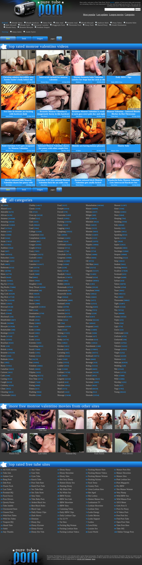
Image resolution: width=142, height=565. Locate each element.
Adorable (4, 212)
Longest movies (116, 14)
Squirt (116, 245)
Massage (60, 395)
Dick (31, 294)
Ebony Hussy (65, 470)
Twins (116, 323)
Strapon (117, 254)
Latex (59, 359)
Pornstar (89, 320)
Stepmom (118, 248)
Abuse (93, 559)
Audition (4, 248)
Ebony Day (35, 522)
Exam (31, 336)
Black (3, 313)
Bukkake (4, 359)
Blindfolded (5, 320)
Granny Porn (93, 486)
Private (89, 333)
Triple (116, 320)
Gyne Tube (35, 476)
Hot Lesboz (92, 496)
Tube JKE (120, 529)
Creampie (33, 254)
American (5, 225)
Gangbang (61, 231)
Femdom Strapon (43, 27)
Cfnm (3, 389)
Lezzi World (93, 532)
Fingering (33, 376)
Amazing (4, 222)
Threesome (118, 300)
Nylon (88, 254)
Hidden (60, 284)
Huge (59, 297)
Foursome (61, 215)
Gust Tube (35, 473)
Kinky (59, 340)
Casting (4, 379)
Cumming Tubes (66, 509)
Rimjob (89, 369)
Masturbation (91, 205)
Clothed (32, 218)
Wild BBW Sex (122, 496)
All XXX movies (14, 429)
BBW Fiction (65, 496)
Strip (116, 261)
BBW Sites (64, 506)
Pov (87, 323)
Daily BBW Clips (67, 512)
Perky (88, 300)
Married (60, 392)
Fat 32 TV (64, 519)
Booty (3, 340)
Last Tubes (43, 453)
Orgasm (89, 271)
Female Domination (118, 25)
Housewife (61, 294)
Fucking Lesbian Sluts (69, 529)
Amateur (4, 218)
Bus (2, 362)
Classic (32, 209)
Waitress (117, 359)
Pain (87, 284)
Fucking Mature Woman (97, 476)
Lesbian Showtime (95, 506)
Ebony (31, 323)
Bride (3, 346)
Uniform (117, 336)
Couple (32, 248)
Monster (89, 231)
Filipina (32, 372)
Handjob (60, 274)
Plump (88, 313)
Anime (3, 231)
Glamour (61, 248)
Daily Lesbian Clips (68, 515)
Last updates (102, 14)
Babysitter (5, 258)
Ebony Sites (64, 476)
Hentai (60, 281)
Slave (116, 215)
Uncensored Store (10, 509)
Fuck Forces (99, 453)
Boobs (3, 336)
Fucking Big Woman (68, 525)
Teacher (117, 287)
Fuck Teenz (92, 483)
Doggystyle (33, 307)
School (88, 376)
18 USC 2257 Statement (84, 559)
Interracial (61, 317)
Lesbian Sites (93, 509)
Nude (88, 248)
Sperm (116, 238)
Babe (3, 254)
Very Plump (121, 493)
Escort (31, 333)
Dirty (31, 300)
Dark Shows (36, 515)
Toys (116, 313)
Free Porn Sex (122, 515)
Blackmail (5, 317)
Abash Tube (8, 525)
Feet (31, 362)
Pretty (88, 330)
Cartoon (4, 372)
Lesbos (91, 522)
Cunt (31, 267)
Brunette (4, 353)
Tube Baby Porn (37, 499)
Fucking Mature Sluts (96, 470)
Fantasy (32, 356)
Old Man (89, 264)
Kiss (59, 343)
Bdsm (3, 274)
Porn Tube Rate (37, 483)
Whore (117, 372)
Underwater (119, 333)
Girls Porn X (121, 506)
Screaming (90, 379)
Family (32, 353)
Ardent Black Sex (38, 502)
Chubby (32, 205)
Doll (31, 310)
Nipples (89, 245)
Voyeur (117, 356)
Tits (115, 310)
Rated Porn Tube (38, 486)
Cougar (32, 245)
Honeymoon (62, 290)
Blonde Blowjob (87, 23)
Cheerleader (5, 395)
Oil (87, 261)
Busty (3, 366)
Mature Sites (121, 476)
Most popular (89, 14)
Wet (115, 369)
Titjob (116, 307)
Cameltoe (4, 369)
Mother (89, 235)
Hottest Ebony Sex (67, 483)
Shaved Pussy (102, 25)
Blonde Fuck (25, 25)
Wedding (117, 366)
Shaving (89, 392)
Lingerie (60, 379)
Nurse (88, 251)
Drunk (31, 320)
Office (88, 258)
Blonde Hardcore (32, 23)
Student (117, 264)
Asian (3, 241)
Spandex (117, 231)
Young (116, 392)
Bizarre (4, 310)
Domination (34, 313)
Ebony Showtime (67, 473)
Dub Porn (128, 429)
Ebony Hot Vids (37, 532)
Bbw (2, 271)
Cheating (4, 392)
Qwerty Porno (8, 502)
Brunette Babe (131, 23)
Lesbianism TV (94, 502)
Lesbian (60, 372)
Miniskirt (89, 222)
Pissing (89, 310)
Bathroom (5, 267)
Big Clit (4, 290)
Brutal (3, 356)
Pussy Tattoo (117, 23)
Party (88, 294)
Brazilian (4, 343)
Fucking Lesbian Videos (69, 532)
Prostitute (90, 340)
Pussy (88, 349)
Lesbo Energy (93, 512)
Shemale (89, 395)
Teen (116, 294)
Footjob (60, 209)
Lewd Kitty (92, 525)
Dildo (31, 297)
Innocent (60, 310)
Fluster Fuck (14, 453)
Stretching (118, 258)
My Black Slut (65, 489)
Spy (115, 241)
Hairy (59, 271)
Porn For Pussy (122, 509)
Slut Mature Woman (124, 489)
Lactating (61, 353)
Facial (31, 349)
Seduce (89, 385)
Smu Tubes (35, 496)
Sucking (117, 267)
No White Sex (65, 493)
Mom (88, 225)
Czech (31, 274)
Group (60, 264)
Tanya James (17, 32)
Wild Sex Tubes (9, 519)
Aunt (3, 251)
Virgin (116, 353)
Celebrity (4, 385)
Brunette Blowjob (26, 27)
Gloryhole (61, 254)
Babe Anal (59, 23)
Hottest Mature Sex (96, 499)
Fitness (32, 389)
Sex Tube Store (37, 493)
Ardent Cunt (71, 429)
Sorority (117, 228)
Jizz (59, 336)
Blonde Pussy (11, 27)
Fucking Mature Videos (97, 473)
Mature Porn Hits (123, 470)
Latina (60, 362)
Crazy (31, 251)
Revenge (89, 362)
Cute (31, 271)
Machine (60, 385)
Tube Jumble (8, 506)
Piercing (89, 307)
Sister (116, 209)
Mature (89, 209)
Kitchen (60, 346)
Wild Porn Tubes (9, 515)
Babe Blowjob (11, 25)
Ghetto (60, 241)
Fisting (32, 385)
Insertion (61, 313)
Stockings (118, 251)
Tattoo (116, 284)
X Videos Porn (122, 512)
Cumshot (32, 264)
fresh (24, 39)
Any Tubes (35, 470)
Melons (89, 212)
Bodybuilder (6, 330)
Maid (59, 389)
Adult (5, 529)
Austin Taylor (31, 32)
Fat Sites (63, 522)
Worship (117, 382)
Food (59, 205)
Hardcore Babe (102, 23)
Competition (34, 235)
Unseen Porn (8, 512)
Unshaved (118, 340)
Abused (4, 209)
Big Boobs (5, 287)
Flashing (32, 392)
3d (2, 205)
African (4, 215)
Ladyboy (61, 356)
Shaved (89, 389)
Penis (88, 297)
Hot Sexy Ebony (66, 479)
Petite (88, 304)
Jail (58, 323)
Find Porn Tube (122, 519)
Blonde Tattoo (17, 23)
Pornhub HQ (71, 453)
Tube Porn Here (122, 525)
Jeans (59, 330)
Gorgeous (61, 258)
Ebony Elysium (37, 525)
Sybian (117, 281)
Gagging (60, 228)
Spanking (118, 235)
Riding (88, 366)
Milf (87, 218)
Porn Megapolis (122, 483)
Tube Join (43, 429)
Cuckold (32, 258)
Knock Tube (36, 479)
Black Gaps (36, 509)
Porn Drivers (128, 453)
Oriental (89, 277)
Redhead (89, 356)
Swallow (117, 271)
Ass (2, 245)
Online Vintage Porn (125, 532)
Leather (60, 366)
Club (31, 222)
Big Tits (4, 300)
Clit (30, 212)
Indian (60, 307)
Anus (3, 235)
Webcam (117, 362)
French (60, 218)
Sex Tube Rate (37, 489)
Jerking (60, 333)
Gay (59, 235)
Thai (116, 297)
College (32, 231)
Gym (59, 267)
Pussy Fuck (89, 25)
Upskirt (117, 343)
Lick (59, 376)
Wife (116, 376)
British (3, 349)
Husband (61, 304)
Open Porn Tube (123, 522)
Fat (30, 359)
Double (32, 317)
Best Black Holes (38, 506)
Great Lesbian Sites (96, 489)
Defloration (33, 290)
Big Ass (4, 284)
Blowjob (4, 326)
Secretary (89, 382)
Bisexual (4, 307)
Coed (31, 228)
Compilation (34, 238)
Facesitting (33, 346)
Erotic (31, 330)
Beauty (3, 281)
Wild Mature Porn (123, 499)
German (60, 238)
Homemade (62, 287)
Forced (60, 212)
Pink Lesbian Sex (123, 479)
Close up (32, 215)
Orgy (88, 274)
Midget (89, 215)
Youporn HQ (8, 522)
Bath (2, 264)
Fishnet (32, 382)
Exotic (31, 340)
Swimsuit (118, 274)
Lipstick (60, 382)
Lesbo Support (94, 519)
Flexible (32, 395)
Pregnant (89, 326)
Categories (129, 14)
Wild (116, 379)
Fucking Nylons (94, 479)
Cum (31, 261)
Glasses (60, 251)
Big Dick (4, 297)
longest (40, 39)
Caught (3, 382)
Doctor (32, 304)
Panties (89, 287)
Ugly (116, 326)
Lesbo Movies (94, 515)
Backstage (5, 261)
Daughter (32, 284)
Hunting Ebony (66, 486)
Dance (31, 281)
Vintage (117, 349)
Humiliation (62, 300)
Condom (32, 241)
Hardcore (61, 277)
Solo (116, 225)
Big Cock (4, 294)
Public (88, 343)
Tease (116, 290)
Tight (116, 304)
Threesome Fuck (75, 25)
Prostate (89, 336)
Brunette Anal (72, 23)
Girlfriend (61, 245)
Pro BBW (120, 486)
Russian (89, 372)
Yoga (116, 389)
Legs (59, 369)
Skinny (117, 212)
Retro (88, 359)
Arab (3, 238)
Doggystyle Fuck (58, 25)
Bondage (4, 333)
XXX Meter (121, 502)
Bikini (3, 304)
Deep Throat (34, 287)
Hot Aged (92, 493)
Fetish (31, 369)
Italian (60, 320)
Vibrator (117, 346)
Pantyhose (90, 290)
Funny (60, 225)
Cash (3, 376)
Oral (87, 267)
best (8, 39)
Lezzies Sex (93, 529)
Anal (3, 228)
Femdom (32, 366)
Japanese (61, 326)
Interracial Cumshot (41, 25)
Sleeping (117, 218)
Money (89, 228)
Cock (31, 225)
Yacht (116, 385)
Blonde (3, 323)
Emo (31, 326)
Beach (3, 277)
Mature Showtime (123, 473)
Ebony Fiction (37, 529)
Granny (60, 261)
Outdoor (89, 281)
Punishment (90, 346)
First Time (33, 379)
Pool (88, 317)
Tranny (117, 317)
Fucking (60, 222)
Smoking (117, 222)
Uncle (116, 330)
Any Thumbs (8, 532)
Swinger (117, 277)
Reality (89, 353)
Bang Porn (99, 429)
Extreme (32, 343)
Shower (117, 205)
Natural (89, 241)
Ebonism (34, 519)
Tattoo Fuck (47, 23)
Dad (30, 277)
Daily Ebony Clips (38, 512)
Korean (60, 349)
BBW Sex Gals (66, 499)
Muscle (89, 238)
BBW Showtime (66, 502)
